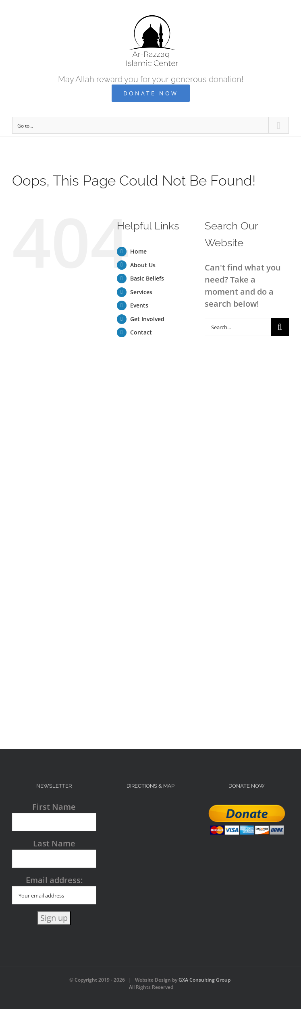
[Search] (280, 327)
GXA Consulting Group (204, 979)
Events (139, 305)
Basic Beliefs (147, 278)
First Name (54, 806)
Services (141, 292)
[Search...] (238, 327)
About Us (143, 265)
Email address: (54, 889)
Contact (141, 332)
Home (138, 251)
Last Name (54, 843)
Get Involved (147, 319)
